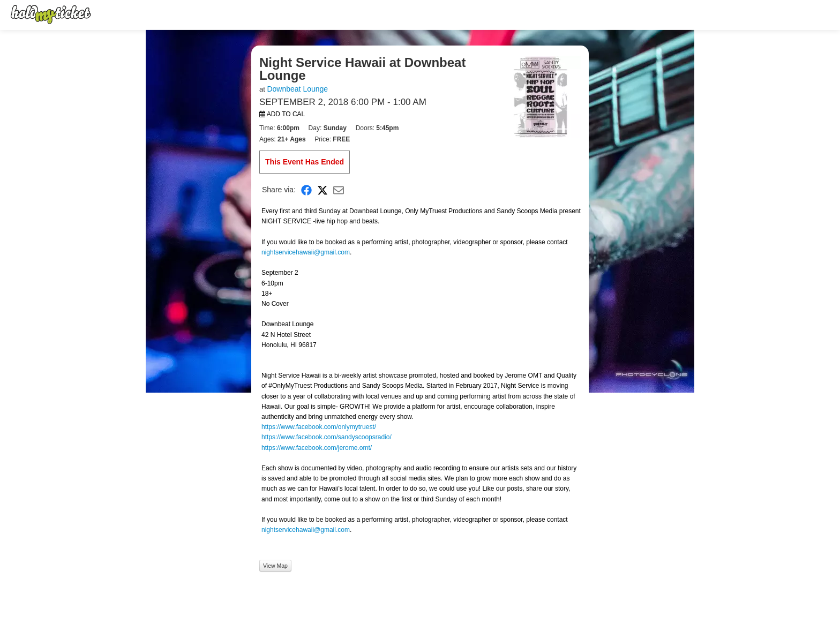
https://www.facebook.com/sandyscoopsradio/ (326, 437)
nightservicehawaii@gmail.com (305, 252)
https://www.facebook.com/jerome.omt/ (316, 448)
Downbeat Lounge (297, 89)
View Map (275, 565)
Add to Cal (282, 114)
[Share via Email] (338, 190)
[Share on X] (322, 190)
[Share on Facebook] (306, 190)
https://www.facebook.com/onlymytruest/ (318, 427)
